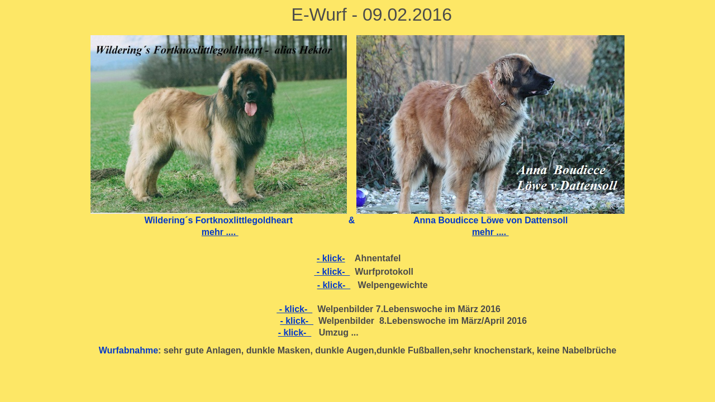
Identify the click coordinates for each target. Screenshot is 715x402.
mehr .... (220, 232)
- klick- (331, 258)
